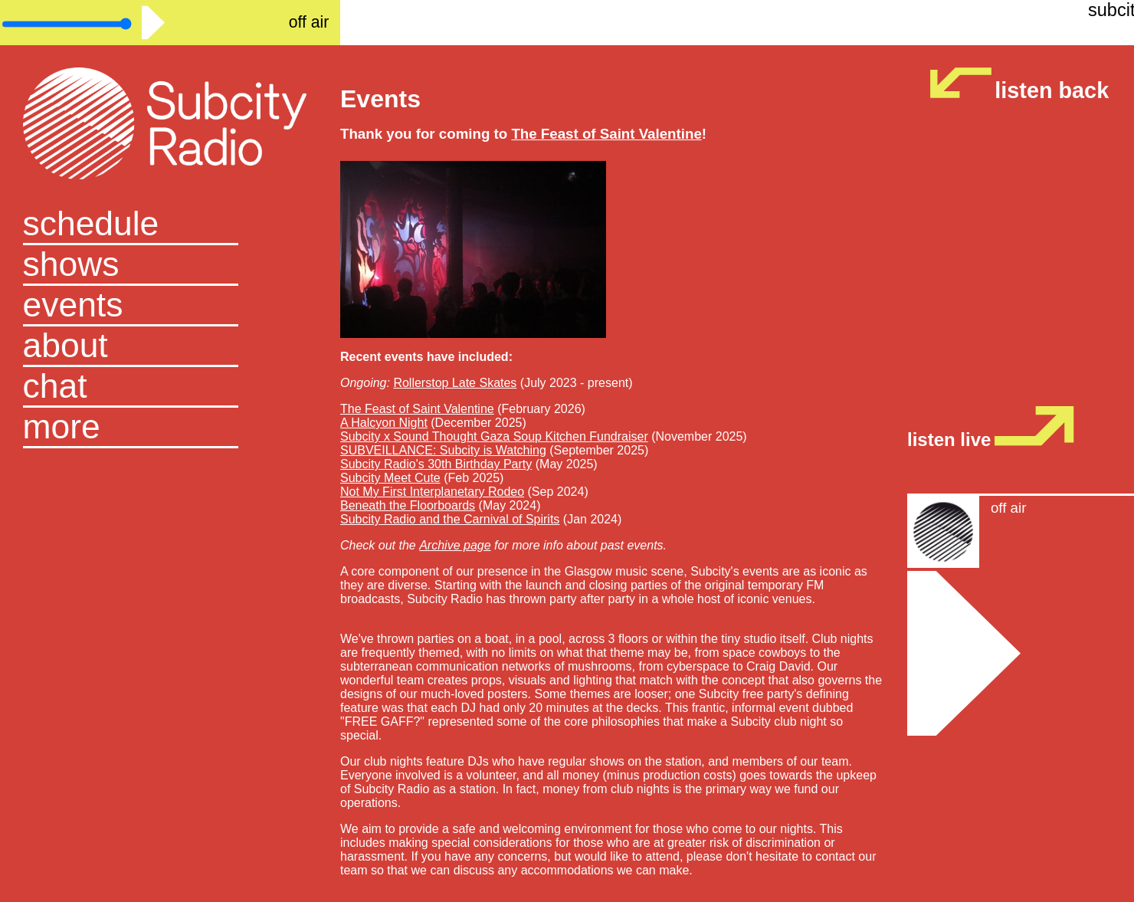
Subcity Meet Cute (390, 477)
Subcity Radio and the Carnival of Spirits (449, 519)
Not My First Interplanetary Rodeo (432, 491)
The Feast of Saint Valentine (417, 408)
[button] (170, 428)
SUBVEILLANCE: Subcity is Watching (443, 450)
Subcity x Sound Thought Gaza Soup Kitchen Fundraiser (494, 436)
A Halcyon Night (384, 422)
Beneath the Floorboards (407, 505)
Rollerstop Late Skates (454, 382)
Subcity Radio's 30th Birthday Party (436, 464)
